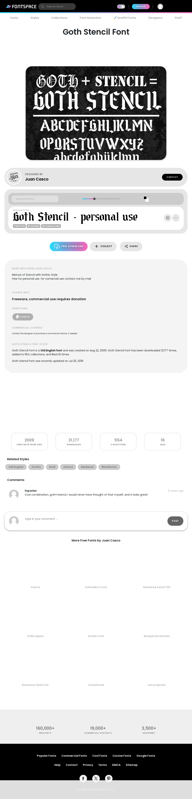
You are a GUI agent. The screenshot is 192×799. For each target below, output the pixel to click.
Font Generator (90, 18)
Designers (155, 18)
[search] (57, 6)
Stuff (178, 18)
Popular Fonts (46, 756)
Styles (35, 18)
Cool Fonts (99, 756)
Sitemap (132, 765)
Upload (141, 6)
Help (57, 765)
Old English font (51, 350)
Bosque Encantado (157, 636)
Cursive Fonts (121, 756)
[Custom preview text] (35, 199)
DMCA (116, 765)
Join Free (177, 6)
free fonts (45, 733)
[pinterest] (108, 778)
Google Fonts (145, 756)
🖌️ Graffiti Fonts (125, 18)
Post (175, 521)
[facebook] (83, 778)
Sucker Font (96, 636)
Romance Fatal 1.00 (156, 587)
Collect (103, 246)
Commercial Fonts (74, 756)
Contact (172, 177)
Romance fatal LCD (35, 685)
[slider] (94, 199)
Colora (35, 587)
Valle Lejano (35, 636)
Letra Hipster (157, 685)
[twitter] (96, 778)
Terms (102, 765)
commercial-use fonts (98, 733)
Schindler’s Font (96, 587)
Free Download (68, 246)
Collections (59, 18)
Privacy (88, 765)
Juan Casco (37, 179)
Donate (22, 317)
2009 (29, 440)
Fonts (14, 18)
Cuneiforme (96, 685)
